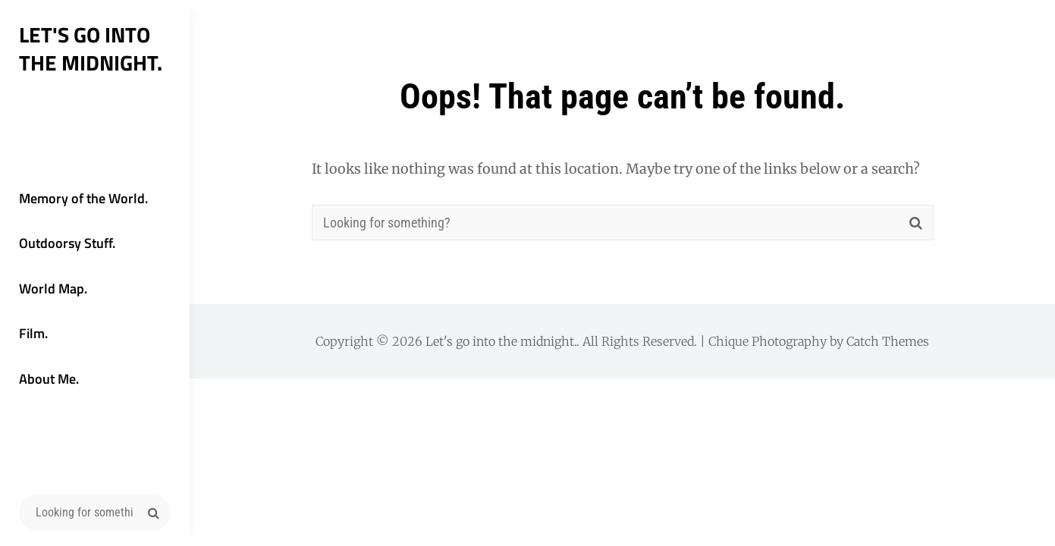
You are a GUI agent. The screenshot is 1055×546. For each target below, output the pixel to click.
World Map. (53, 288)
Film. (33, 333)
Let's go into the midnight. (90, 48)
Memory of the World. (83, 198)
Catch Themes (887, 341)
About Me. (49, 379)
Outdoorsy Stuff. (67, 243)
